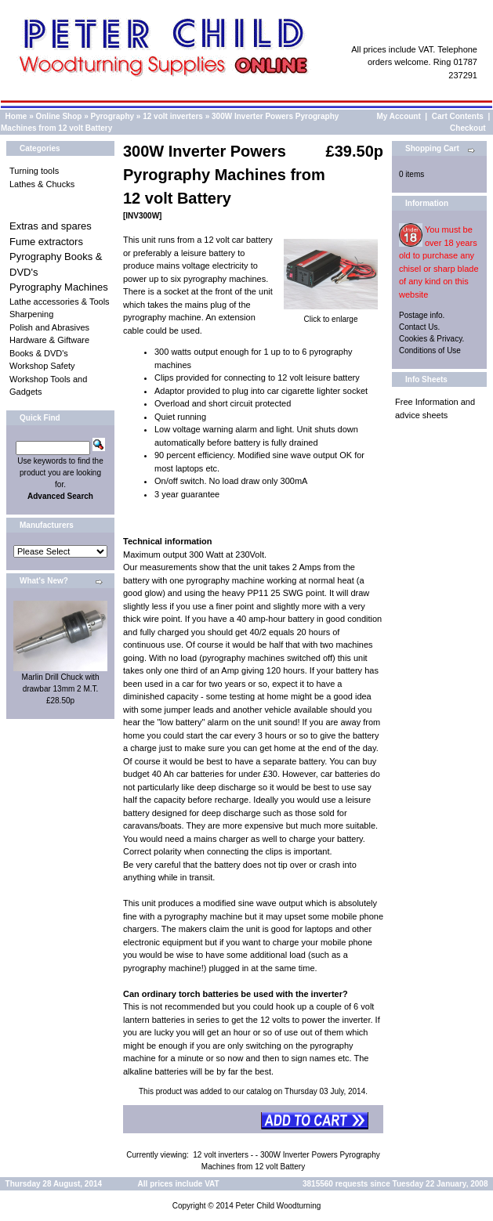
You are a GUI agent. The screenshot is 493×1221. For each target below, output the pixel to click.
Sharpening (31, 314)
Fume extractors (46, 241)
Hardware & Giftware (49, 340)
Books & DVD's (38, 353)
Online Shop (58, 116)
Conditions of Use (430, 350)
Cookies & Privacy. (431, 338)
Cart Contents (458, 116)
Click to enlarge (331, 314)
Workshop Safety (42, 365)
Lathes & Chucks (41, 184)
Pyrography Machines (58, 287)
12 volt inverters (173, 116)
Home (16, 116)
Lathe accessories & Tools (59, 301)
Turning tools (34, 170)
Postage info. (421, 315)
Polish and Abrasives (49, 327)
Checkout (468, 128)
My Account (399, 116)
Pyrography (113, 116)
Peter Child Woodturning (278, 1205)
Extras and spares (50, 226)
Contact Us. (419, 327)
